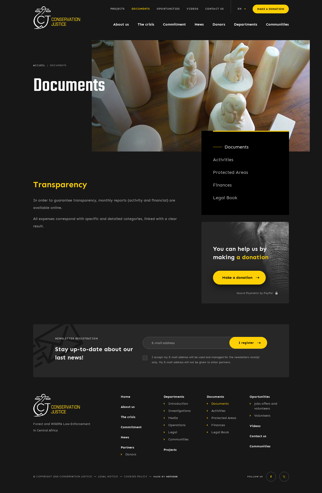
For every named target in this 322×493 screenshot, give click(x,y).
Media (173, 418)
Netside (172, 476)
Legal (172, 432)
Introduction (178, 404)
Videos (192, 8)
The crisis (146, 24)
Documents (141, 8)
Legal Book (225, 197)
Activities (223, 159)
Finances (222, 185)
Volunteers (262, 416)
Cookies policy (135, 476)
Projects (117, 8)
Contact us (214, 8)
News (199, 24)
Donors (219, 24)
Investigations (179, 411)
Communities (277, 24)
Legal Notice (108, 476)
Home (125, 397)
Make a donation (270, 9)
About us (121, 24)
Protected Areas (230, 172)
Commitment (174, 24)
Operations (177, 425)
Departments (245, 24)
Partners (127, 447)
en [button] (240, 8)
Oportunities (168, 8)
